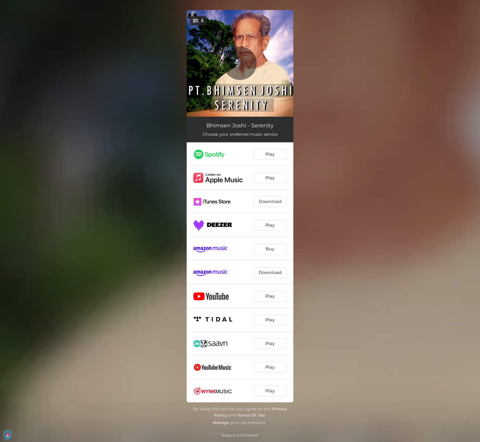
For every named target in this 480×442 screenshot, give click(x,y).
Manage (221, 422)
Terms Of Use (251, 415)
